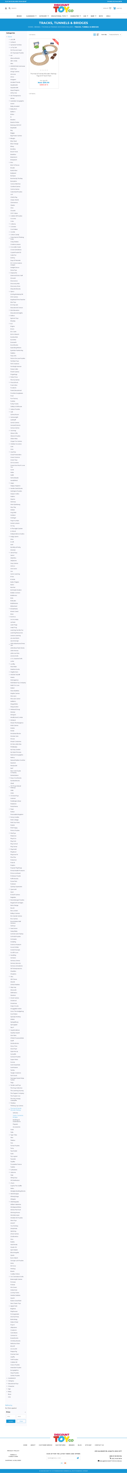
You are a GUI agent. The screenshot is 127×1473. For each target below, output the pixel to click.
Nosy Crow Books (15, 778)
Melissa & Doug (15, 709)
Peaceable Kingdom (16, 814)
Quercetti (13, 889)
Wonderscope (14, 1215)
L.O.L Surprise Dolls (16, 658)
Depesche (13, 273)
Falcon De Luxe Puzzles (17, 358)
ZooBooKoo (14, 1236)
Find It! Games (14, 371)
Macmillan (13, 666)
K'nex (12, 576)
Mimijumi (13, 714)
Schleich (13, 42)
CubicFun (13, 255)
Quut (12, 892)
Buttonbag (13, 1319)
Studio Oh (13, 1247)
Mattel (12, 688)
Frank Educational (15, 390)
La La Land (13, 1349)
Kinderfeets (14, 608)
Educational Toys (59, 16)
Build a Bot (13, 170)
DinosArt (13, 278)
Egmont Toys (14, 318)
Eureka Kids (14, 337)
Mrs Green (13, 1287)
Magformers (14, 672)
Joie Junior (13, 568)
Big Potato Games (16, 135)
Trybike (12, 1167)
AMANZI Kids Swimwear (17, 66)
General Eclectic (15, 425)
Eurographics (14, 1370)
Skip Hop (13, 987)
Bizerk (12, 1271)
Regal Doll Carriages (16, 902)
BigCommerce (65, 1471)
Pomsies (13, 1282)
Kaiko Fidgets (14, 582)
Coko (12, 221)
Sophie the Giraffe (16, 1185)
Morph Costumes (15, 741)
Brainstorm (13, 157)
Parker (12, 811)
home (25, 1445)
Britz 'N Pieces (14, 165)
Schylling (13, 942)
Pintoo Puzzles (14, 830)
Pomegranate (14, 1314)
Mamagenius (14, 680)
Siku (11, 976)
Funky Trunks (14, 404)
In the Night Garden (16, 528)
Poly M (12, 1325)
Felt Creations (14, 363)
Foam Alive (13, 385)
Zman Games (14, 1234)
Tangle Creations (15, 1073)
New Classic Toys (15, 1303)
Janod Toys (13, 552)
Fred (11, 396)
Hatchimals (13, 1244)
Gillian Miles (13, 438)
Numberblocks (15, 780)
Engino (12, 326)
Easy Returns (60, 1445)
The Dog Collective (16, 1088)
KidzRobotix (14, 603)
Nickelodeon (14, 775)
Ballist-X (12, 111)
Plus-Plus (13, 857)
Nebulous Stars (15, 1343)
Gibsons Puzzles (15, 436)
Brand (19, 16)
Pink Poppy (13, 828)
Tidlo (11, 1132)
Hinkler (12, 510)
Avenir (12, 103)
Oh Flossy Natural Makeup (15, 786)
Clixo (11, 208)
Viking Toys (13, 1177)
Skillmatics (13, 992)
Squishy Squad (15, 1032)
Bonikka (13, 149)
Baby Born (13, 109)
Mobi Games (14, 725)
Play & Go (13, 838)
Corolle (12, 232)
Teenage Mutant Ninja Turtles (17, 1079)
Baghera (13, 1308)
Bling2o (12, 138)
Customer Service (45, 1445)
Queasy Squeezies (16, 886)
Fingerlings (13, 374)
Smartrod (13, 1000)
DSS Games (14, 297)
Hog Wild (13, 512)
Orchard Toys (14, 795)
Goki (11, 446)
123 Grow (13, 1266)
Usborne (13, 1172)
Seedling (13, 955)
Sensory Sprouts (15, 963)
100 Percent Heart (16, 50)
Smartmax (13, 1003)
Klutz (11, 614)
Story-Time (13, 1046)
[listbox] (115, 34)
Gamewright (14, 417)
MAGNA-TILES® (15, 674)
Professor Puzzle (15, 876)
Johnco (12, 566)
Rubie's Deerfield (15, 1300)
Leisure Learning (15, 635)
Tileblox (12, 1140)
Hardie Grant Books (16, 488)
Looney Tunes (14, 1292)
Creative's (13, 1330)
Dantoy (12, 257)
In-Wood (13, 531)
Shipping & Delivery (13, 1460)
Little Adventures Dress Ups (17, 644)
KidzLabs (13, 600)
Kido (11, 598)
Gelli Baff (13, 420)
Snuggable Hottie (15, 1008)
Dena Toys (13, 270)
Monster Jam (14, 736)
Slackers (13, 995)
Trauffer (12, 1161)
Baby (93, 16)
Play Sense (13, 846)
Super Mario (14, 1059)
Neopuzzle (13, 765)
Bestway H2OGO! (15, 125)
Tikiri (11, 1137)
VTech (12, 1183)
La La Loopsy (14, 619)
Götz (11, 449)
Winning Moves (15, 1212)
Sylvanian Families (16, 45)
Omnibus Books (15, 1341)
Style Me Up (14, 1051)
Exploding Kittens (15, 347)
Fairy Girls (13, 355)
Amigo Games (14, 71)
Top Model (13, 1151)
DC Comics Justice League (16, 263)
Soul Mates (13, 1014)
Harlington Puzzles (16, 491)
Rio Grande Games (16, 916)
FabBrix (12, 353)
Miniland (13, 720)
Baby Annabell (14, 106)
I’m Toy (12, 526)
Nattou (12, 757)
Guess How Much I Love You (17, 466)
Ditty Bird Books (15, 289)
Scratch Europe (15, 950)
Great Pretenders (15, 454)
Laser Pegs (13, 625)
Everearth (13, 342)
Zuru (11, 1239)
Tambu (12, 1070)
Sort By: (104, 34)
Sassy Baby (13, 931)
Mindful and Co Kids (16, 717)
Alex (11, 63)
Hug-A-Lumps (14, 520)
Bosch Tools (14, 151)
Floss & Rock (14, 382)
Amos (12, 77)
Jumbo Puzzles (15, 1375)
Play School (14, 844)
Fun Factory (14, 398)
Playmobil (13, 849)
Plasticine (13, 836)
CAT (11, 194)
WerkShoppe (14, 1193)
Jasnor (12, 555)
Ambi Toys (13, 69)
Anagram (13, 79)
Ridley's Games (15, 913)
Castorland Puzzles (16, 192)
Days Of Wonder (15, 260)
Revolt (12, 908)
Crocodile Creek (15, 247)
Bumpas (13, 176)
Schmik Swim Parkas (16, 934)
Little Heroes (14, 650)
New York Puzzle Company (15, 771)
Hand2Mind (13, 480)
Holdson (13, 515)
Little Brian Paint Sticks (17, 648)
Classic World (14, 200)
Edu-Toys (13, 302)
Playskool (13, 852)
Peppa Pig (13, 1351)
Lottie (12, 661)
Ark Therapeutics (15, 95)
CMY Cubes (14, 213)
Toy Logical (13, 1156)
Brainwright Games (16, 1279)
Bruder (12, 168)
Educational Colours (16, 307)
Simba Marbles (15, 984)
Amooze (13, 74)
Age (85, 16)
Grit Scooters (14, 462)
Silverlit (12, 982)
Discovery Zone (15, 286)
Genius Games (14, 428)
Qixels (12, 1255)
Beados (12, 119)
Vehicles (15, 1113)
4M (11, 55)
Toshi (11, 1153)
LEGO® (12, 39)
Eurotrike (13, 339)
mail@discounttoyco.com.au (111, 1461)
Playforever (14, 1311)
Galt (11, 412)
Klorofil (12, 1346)
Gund (12, 469)
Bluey (12, 146)
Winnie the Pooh (15, 1209)
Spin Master (14, 1250)
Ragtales (13, 897)
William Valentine (15, 1204)
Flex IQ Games (14, 380)
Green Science (15, 457)
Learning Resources (16, 632)
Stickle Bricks (14, 1043)
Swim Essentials (15, 1065)
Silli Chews (13, 979)
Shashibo (13, 971)
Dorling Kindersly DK (16, 294)
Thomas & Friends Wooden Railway (15, 1109)
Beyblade (13, 127)
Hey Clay (13, 507)
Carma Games (14, 189)
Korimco (13, 616)
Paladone (13, 804)
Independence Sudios (17, 534)
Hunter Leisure (14, 523)
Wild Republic (14, 1201)
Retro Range (14, 905)
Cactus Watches (15, 184)
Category (44, 16)
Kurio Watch (14, 1258)
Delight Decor (14, 267)
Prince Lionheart (15, 873)
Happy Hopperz (15, 485)
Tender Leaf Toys (15, 1085)
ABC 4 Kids (13, 61)
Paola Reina (14, 806)
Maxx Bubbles (14, 690)
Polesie (12, 1284)
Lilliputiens (13, 1327)
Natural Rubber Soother (17, 760)
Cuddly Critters (15, 1274)
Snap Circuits (14, 1006)
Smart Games (14, 998)
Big (11, 130)
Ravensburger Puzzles (17, 900)
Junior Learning (15, 574)
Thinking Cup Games (16, 1105)
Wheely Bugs (14, 1196)
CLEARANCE (31, 16)
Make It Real (14, 1322)
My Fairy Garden (15, 749)
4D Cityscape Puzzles (17, 53)
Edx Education (14, 310)
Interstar (13, 550)
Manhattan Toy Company (18, 682)
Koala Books (14, 1338)
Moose (12, 739)
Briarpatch (13, 159)
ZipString (13, 1231)
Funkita (12, 401)
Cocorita (13, 218)
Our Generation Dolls (16, 1276)
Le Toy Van (13, 47)
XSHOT (12, 1223)
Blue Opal (13, 141)
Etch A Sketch (14, 334)
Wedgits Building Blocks (17, 1191)
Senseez (13, 958)
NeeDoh (13, 763)
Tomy (12, 1148)
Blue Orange (14, 143)
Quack (12, 1298)
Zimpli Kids (13, 1228)
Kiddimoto (13, 595)
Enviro (12, 329)
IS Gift (12, 542)
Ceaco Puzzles (15, 1365)
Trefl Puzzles (14, 1359)
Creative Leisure (15, 244)
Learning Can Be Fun (16, 630)
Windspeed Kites (15, 1207)
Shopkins (13, 974)
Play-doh (13, 841)
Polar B (12, 862)
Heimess (13, 502)
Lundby (12, 664)
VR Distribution (15, 1180)
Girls (108, 16)
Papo (12, 809)
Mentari (12, 712)
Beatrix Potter (14, 122)
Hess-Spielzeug (15, 504)
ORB (11, 790)
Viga (11, 1175)
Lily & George (14, 641)
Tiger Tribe (13, 1135)
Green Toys (13, 460)
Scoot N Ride (14, 947)
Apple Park (13, 1306)
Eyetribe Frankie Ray (16, 350)
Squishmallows (15, 1030)
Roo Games (14, 918)
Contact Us (99, 1445)
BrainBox (13, 154)
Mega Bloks (14, 704)
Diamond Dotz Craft (16, 275)
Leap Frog (13, 627)
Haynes (12, 499)
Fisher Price (14, 377)
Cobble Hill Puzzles (16, 216)
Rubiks (12, 1242)
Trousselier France (16, 1164)
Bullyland (13, 173)
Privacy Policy (13, 1450)
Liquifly (12, 1357)
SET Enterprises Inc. (16, 968)
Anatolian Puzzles (15, 1367)
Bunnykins (13, 181)
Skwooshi (13, 990)
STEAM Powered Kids (17, 1038)
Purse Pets (13, 881)
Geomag (13, 430)
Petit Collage (14, 820)
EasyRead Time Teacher (17, 299)
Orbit (12, 793)
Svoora (12, 1062)
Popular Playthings (16, 868)
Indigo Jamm (14, 536)
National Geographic (16, 755)
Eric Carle (13, 331)
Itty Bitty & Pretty (15, 547)
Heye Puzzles (14, 1373)
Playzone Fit (14, 854)
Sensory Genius (15, 960)
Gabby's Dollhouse (16, 406)
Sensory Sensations (16, 966)
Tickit (12, 1129)
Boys (101, 16)
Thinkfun (13, 1103)
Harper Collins (14, 494)
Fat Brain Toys (14, 361)
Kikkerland (13, 606)
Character (75, 16)
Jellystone (13, 560)
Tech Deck (13, 1075)
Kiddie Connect (15, 592)
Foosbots (13, 388)
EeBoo (12, 315)
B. (11, 117)
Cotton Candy (14, 234)
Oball (12, 783)
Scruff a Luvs (14, 952)
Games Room (14, 414)
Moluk (12, 730)
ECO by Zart (14, 305)
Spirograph (13, 1024)
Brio (11, 162)
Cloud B (12, 210)
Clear (21, 1421)
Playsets (15, 1124)
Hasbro (12, 496)
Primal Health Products (17, 870)
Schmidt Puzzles (15, 936)
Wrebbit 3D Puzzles (16, 1218)
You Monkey (14, 1226)
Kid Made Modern (16, 590)
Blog (80, 1445)
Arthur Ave (13, 93)
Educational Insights (16, 313)
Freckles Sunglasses (16, 393)
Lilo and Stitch (14, 638)
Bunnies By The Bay (16, 178)
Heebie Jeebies (15, 1295)
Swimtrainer (14, 1067)
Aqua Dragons (14, 90)
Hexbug (12, 1268)
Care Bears (13, 1332)
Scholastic (13, 939)
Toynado (13, 1159)
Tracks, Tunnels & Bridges (18, 1116)
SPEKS (12, 1019)
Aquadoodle (14, 87)
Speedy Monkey (15, 1016)
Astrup (12, 98)
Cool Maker (14, 229)
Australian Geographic (17, 101)
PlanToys (13, 833)
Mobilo (12, 728)
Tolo (11, 1143)
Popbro (12, 865)
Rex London (14, 910)
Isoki (11, 544)
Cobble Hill (13, 1362)
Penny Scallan (14, 817)
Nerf (11, 768)
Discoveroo (14, 281)
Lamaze (12, 622)
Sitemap (85, 1471)
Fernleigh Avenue (15, 366)
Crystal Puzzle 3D (15, 252)
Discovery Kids (14, 283)
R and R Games (15, 894)
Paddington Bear (15, 801)
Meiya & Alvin (14, 706)
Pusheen (13, 884)
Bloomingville (14, 1252)
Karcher (12, 587)
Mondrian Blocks (15, 733)
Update (10, 1421)
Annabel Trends (15, 82)
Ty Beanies (13, 1169)
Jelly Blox (13, 558)
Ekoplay (12, 321)
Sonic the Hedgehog (17, 1011)
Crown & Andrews (15, 249)
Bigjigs (12, 133)
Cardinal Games (15, 186)
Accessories (16, 1127)
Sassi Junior (13, 928)
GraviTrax (13, 452)
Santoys (12, 925)
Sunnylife (13, 1054)
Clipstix (12, 205)
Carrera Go (13, 1335)
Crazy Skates (14, 241)
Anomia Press (14, 1316)
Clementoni (14, 202)
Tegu (11, 1082)
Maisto (12, 677)
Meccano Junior (15, 698)
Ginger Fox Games (16, 441)
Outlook (13, 798)
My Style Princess (15, 752)
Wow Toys (13, 1220)
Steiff (12, 1040)
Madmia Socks (15, 669)
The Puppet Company (17, 1093)
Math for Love (14, 685)
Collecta (13, 224)
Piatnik (12, 825)
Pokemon (13, 860)
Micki (12, 1263)
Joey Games (14, 563)
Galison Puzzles (15, 409)
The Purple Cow (15, 1096)
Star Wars (13, 1035)
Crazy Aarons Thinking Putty (17, 238)
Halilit (12, 475)
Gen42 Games (14, 422)
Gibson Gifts (14, 433)
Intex (11, 539)
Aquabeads (14, 85)
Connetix (13, 226)
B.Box (12, 114)
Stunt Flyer (13, 1049)
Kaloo (12, 584)
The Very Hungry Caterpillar (15, 1099)
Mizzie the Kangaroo (16, 723)
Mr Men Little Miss (15, 744)
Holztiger (13, 518)
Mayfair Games (15, 693)
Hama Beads (14, 478)
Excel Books (14, 345)
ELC (11, 323)
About (33, 1445)
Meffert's (13, 701)
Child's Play (13, 197)
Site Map (88, 1445)
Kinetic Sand (14, 611)
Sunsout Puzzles (15, 1056)
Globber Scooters (16, 444)
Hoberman (13, 1290)
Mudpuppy (13, 747)
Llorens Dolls (14, 656)
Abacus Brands (15, 58)
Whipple (13, 1199)
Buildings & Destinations (17, 1120)
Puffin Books (14, 878)
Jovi (11, 571)
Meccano (13, 696)
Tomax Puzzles (14, 1145)
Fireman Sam (14, 1354)
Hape (12, 483)
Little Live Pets (14, 653)
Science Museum (15, 944)
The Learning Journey (17, 1090)
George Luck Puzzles (16, 1260)
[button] (16, 1412)
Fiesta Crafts (14, 369)
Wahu (12, 1188)
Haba (12, 472)
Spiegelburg (14, 1022)
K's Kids (12, 579)
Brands (71, 1445)
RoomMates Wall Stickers (15, 922)
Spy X (12, 1027)
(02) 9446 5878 (117, 1)
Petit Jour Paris (15, 822)
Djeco (12, 291)
